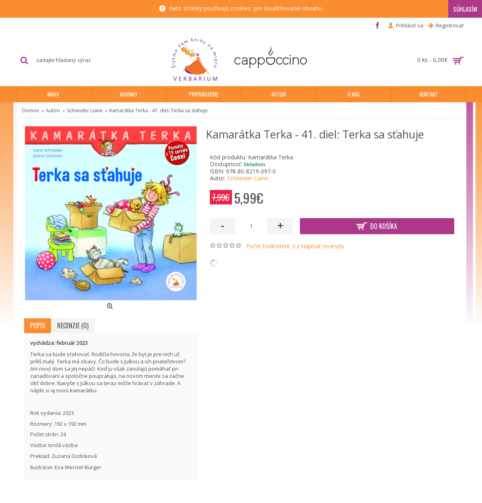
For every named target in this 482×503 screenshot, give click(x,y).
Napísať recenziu (322, 246)
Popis (37, 325)
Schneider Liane (247, 178)
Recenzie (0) (72, 325)
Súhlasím (465, 8)
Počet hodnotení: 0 (270, 246)
